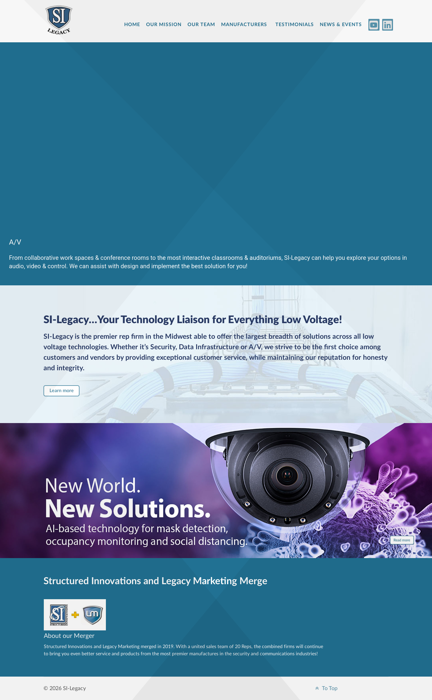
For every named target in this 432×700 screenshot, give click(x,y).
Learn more (62, 390)
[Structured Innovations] (61, 24)
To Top (326, 688)
